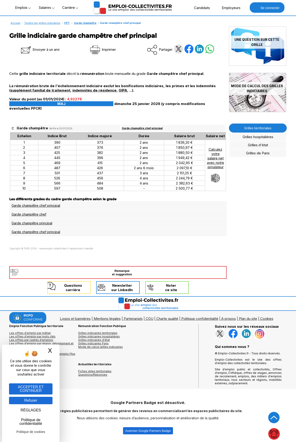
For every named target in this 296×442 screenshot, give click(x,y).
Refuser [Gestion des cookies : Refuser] (30, 400)
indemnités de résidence (94, 90)
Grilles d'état (258, 145)
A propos (228, 318)
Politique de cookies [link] (30, 432)
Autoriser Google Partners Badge (148, 430)
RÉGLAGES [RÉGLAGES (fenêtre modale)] (31, 410)
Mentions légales (107, 318)
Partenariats (133, 318)
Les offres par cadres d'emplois (31, 340)
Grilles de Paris (258, 153)
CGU (149, 318)
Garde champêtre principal (32, 223)
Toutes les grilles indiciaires (42, 23)
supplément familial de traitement (40, 90)
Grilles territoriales (257, 128)
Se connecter (267, 7)
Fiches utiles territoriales (94, 371)
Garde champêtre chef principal (142, 128)
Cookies (266, 318)
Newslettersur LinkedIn (122, 287)
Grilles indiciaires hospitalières (99, 336)
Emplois (23, 7)
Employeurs (228, 7)
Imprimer (102, 49)
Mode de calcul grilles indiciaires (100, 347)
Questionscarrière (73, 287)
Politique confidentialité (199, 318)
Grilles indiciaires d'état (94, 340)
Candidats (199, 7)
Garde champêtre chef (29, 214)
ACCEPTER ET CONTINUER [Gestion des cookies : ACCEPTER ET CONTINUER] (31, 389)
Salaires (46, 7)
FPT (67, 23)
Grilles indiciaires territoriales (97, 333)
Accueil (15, 23)
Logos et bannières (75, 318)
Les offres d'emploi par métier (30, 333)
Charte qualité (167, 318)
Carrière (70, 7)
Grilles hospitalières (258, 137)
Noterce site (171, 287)
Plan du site (248, 318)
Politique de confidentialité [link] (30, 422)
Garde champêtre (85, 23)
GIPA (123, 90)
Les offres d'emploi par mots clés (32, 336)
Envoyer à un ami (39, 49)
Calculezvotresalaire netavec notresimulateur (215, 165)
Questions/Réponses (92, 374)
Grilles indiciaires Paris (93, 343)
